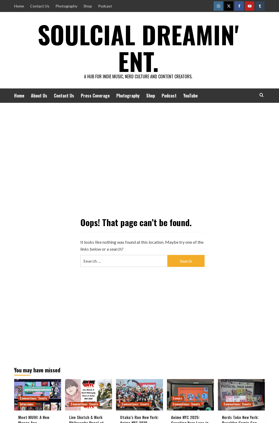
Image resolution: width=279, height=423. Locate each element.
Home (19, 6)
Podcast (105, 6)
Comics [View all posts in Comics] (177, 398)
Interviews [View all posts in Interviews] (27, 404)
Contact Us (39, 6)
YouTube (190, 95)
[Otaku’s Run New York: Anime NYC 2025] (139, 394)
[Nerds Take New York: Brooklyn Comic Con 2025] (241, 394)
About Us (39, 95)
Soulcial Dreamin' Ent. (138, 47)
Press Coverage (95, 95)
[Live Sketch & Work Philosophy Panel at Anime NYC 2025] (88, 394)
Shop (87, 6)
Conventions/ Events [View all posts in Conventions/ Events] (33, 398)
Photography (66, 6)
